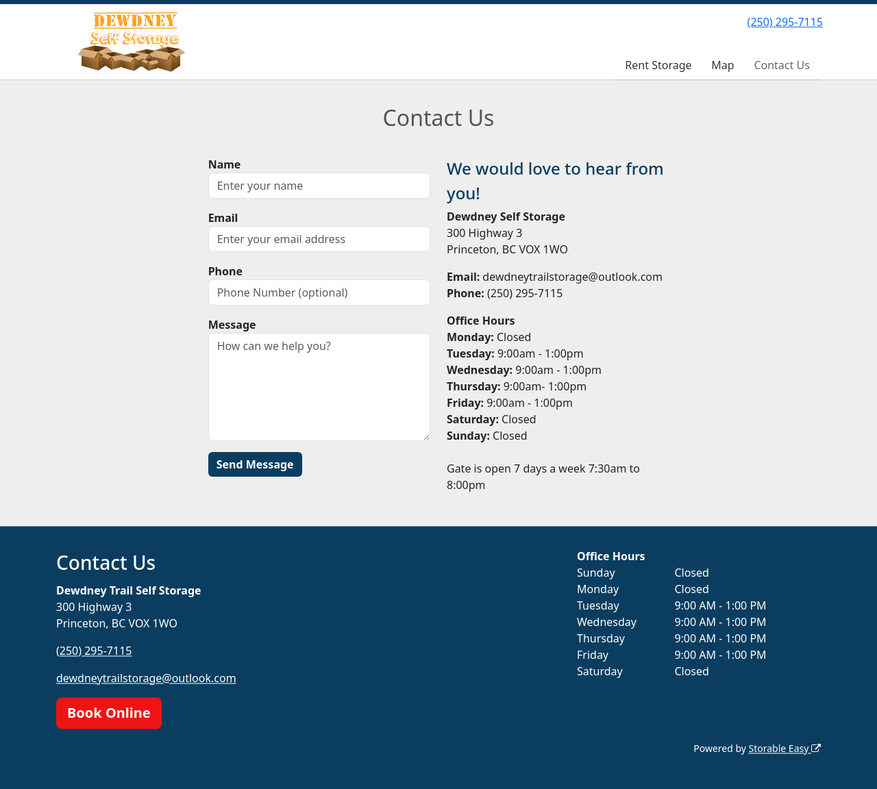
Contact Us (781, 65)
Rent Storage (658, 65)
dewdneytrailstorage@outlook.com (146, 678)
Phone (225, 271)
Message (232, 324)
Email (223, 217)
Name (224, 164)
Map (722, 65)
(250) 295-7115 (785, 21)
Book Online (109, 712)
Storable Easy (785, 748)
